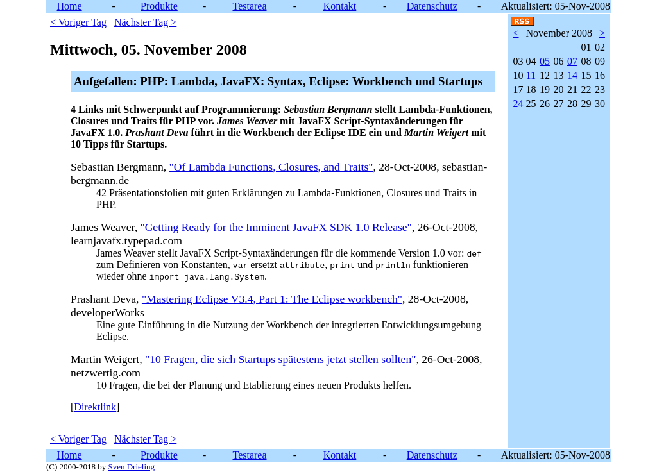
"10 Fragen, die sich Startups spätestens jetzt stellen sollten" (280, 359)
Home (69, 6)
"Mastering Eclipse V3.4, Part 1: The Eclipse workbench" (272, 298)
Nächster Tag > (145, 22)
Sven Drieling (131, 466)
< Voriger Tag (78, 22)
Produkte (159, 6)
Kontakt (340, 6)
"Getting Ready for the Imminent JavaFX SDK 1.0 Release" (275, 227)
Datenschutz (432, 6)
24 (518, 103)
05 (545, 61)
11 (530, 75)
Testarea (249, 6)
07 (572, 61)
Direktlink (95, 406)
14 (572, 75)
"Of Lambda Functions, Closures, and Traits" (271, 166)
